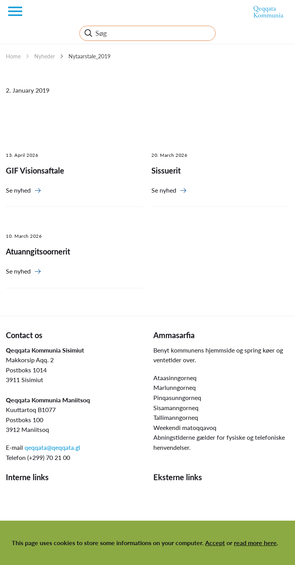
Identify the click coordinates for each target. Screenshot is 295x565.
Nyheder (44, 56)
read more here (255, 542)
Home (13, 56)
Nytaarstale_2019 (89, 56)
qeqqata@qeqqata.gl (52, 447)
